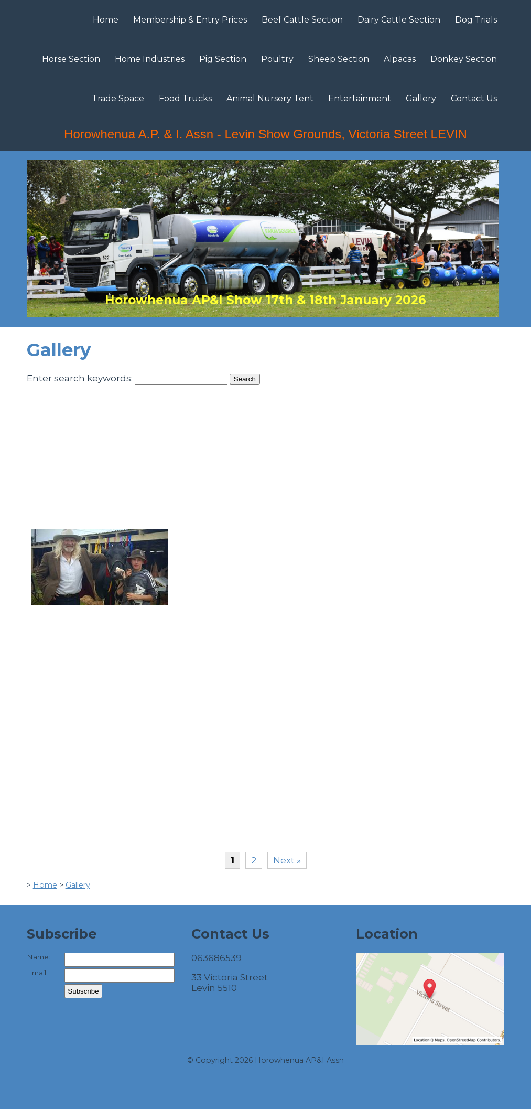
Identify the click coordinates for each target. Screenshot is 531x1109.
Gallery (421, 98)
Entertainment (359, 98)
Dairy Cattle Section (398, 20)
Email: (37, 972)
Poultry (277, 59)
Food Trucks (185, 98)
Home (105, 20)
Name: (38, 957)
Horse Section (71, 59)
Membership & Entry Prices (190, 20)
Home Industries (150, 59)
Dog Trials (476, 20)
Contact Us (474, 98)
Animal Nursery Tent (269, 98)
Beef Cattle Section (302, 20)
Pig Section (222, 59)
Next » (287, 860)
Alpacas (400, 59)
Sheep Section (338, 59)
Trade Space (118, 98)
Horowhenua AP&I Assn (299, 1060)
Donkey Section (463, 59)
